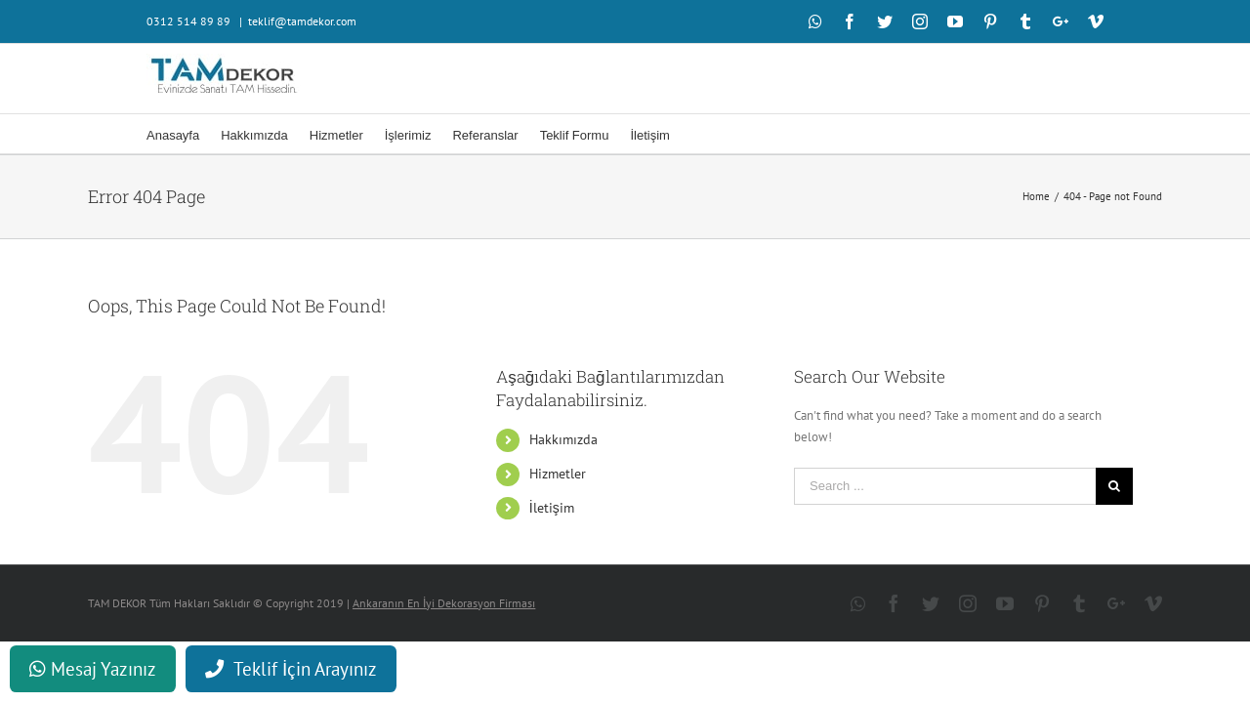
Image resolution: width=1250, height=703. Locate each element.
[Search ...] (945, 486)
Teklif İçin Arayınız (291, 668)
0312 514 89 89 (189, 21)
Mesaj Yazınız (92, 668)
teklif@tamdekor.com (302, 21)
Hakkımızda (563, 439)
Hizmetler (557, 473)
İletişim (551, 508)
